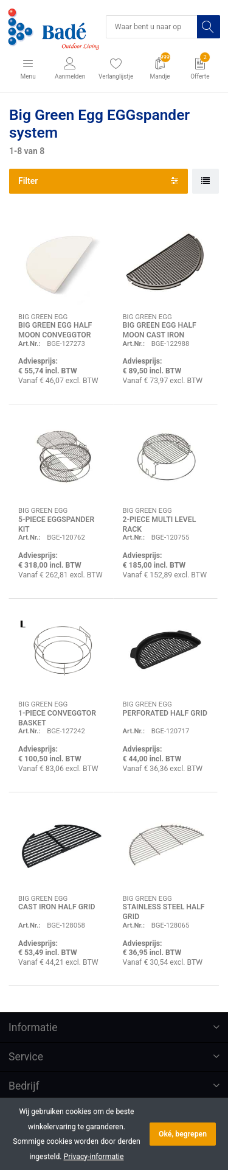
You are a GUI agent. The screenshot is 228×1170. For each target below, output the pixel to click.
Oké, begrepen (183, 1134)
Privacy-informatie (94, 1156)
